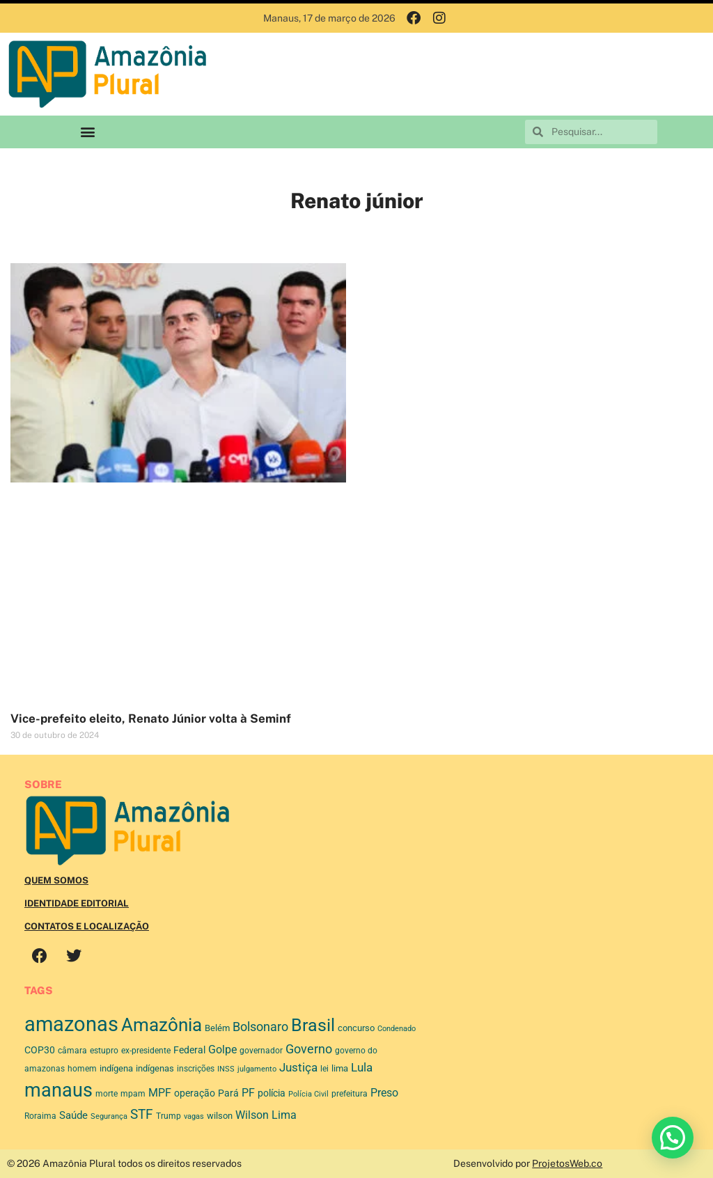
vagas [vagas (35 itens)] (194, 1116)
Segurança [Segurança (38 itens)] (109, 1116)
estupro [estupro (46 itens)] (104, 1050)
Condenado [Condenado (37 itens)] (396, 1028)
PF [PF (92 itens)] (248, 1092)
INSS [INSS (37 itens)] (226, 1069)
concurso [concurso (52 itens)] (356, 1028)
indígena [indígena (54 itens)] (116, 1068)
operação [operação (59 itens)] (194, 1093)
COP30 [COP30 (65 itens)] (39, 1049)
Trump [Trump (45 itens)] (168, 1116)
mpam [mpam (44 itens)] (133, 1094)
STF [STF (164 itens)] (141, 1114)
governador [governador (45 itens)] (261, 1050)
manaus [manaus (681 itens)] (58, 1090)
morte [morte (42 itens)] (106, 1094)
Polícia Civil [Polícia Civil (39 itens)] (308, 1094)
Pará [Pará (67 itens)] (228, 1093)
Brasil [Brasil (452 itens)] (313, 1025)
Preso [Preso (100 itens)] (384, 1092)
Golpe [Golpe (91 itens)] (222, 1049)
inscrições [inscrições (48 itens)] (195, 1069)
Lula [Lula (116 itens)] (362, 1067)
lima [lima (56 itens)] (339, 1068)
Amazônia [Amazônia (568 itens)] (161, 1024)
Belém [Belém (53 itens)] (217, 1028)
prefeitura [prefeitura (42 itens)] (349, 1094)
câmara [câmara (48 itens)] (72, 1050)
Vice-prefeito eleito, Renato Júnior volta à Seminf (150, 718)
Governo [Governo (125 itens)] (308, 1049)
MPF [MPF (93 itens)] (159, 1092)
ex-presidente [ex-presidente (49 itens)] (146, 1050)
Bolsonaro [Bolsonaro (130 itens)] (260, 1026)
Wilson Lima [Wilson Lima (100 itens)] (266, 1115)
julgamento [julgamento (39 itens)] (256, 1069)
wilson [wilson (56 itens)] (220, 1115)
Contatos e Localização (86, 926)
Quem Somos (56, 880)
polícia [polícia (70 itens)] (271, 1093)
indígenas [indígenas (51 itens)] (155, 1068)
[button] (87, 131)
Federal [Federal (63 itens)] (189, 1049)
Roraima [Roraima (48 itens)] (40, 1116)
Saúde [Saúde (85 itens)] (73, 1115)
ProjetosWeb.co (567, 1163)
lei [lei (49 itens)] (324, 1068)
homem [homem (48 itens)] (82, 1069)
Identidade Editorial (76, 903)
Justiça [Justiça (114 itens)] (298, 1067)
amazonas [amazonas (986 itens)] (71, 1024)
